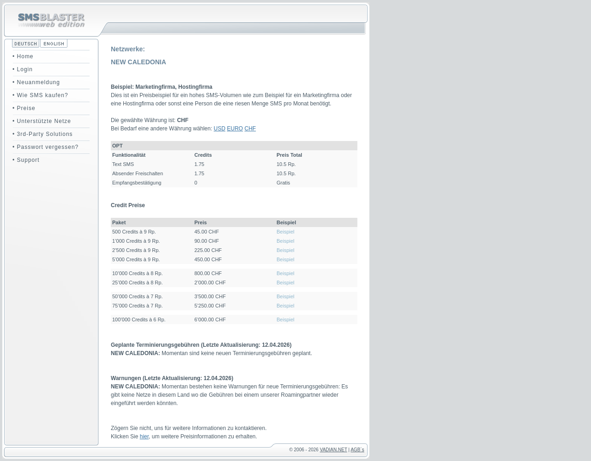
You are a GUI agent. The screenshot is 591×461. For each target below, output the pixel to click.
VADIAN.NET (333, 449)
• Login (22, 69)
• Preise (24, 108)
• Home (23, 56)
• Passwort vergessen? (45, 147)
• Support (26, 160)
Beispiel (286, 231)
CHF (250, 128)
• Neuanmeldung (36, 82)
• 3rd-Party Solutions (42, 134)
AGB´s (357, 449)
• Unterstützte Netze (41, 121)
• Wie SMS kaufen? (40, 95)
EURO (235, 128)
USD (219, 128)
